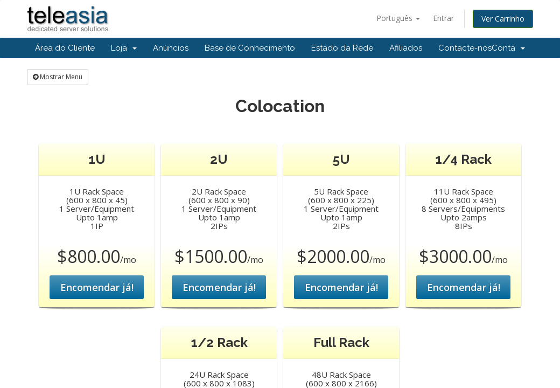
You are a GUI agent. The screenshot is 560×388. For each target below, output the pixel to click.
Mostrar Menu (57, 76)
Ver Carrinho (502, 18)
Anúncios (170, 48)
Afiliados (405, 48)
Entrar (443, 18)
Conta (508, 48)
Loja (124, 48)
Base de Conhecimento (250, 48)
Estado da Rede (342, 48)
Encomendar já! (97, 287)
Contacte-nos (465, 48)
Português (398, 18)
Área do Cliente (65, 48)
